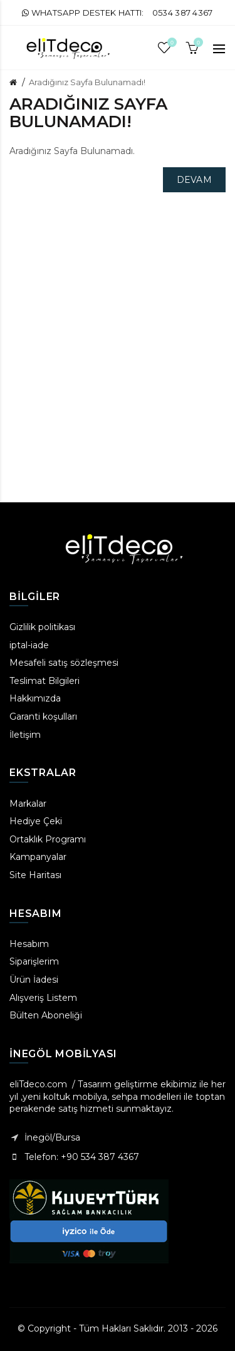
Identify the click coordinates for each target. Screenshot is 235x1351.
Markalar (27, 803)
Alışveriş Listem (43, 997)
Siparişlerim (34, 961)
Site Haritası (35, 875)
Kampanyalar (37, 856)
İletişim (25, 734)
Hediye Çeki (35, 821)
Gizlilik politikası (42, 627)
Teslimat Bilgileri (44, 680)
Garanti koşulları (43, 716)
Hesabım (29, 944)
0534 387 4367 (182, 13)
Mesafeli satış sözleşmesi (63, 662)
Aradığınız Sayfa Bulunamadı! (87, 82)
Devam (194, 179)
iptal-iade (29, 645)
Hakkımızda (35, 698)
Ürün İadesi (33, 979)
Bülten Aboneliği (45, 1015)
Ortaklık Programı (47, 839)
